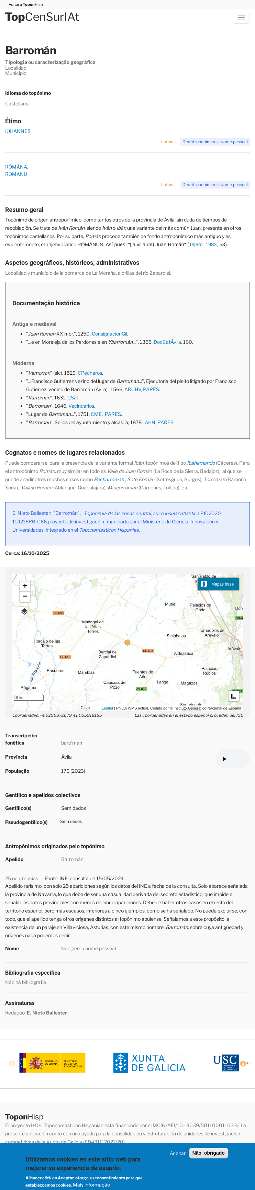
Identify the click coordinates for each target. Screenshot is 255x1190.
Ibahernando (201, 463)
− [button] (25, 597)
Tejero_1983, (203, 244)
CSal (72, 397)
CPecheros (90, 373)
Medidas (234, 696)
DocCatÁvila (167, 342)
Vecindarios (81, 406)
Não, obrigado (208, 1153)
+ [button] (25, 586)
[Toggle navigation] (241, 18)
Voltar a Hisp (24, 4)
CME (96, 414)
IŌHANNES (18, 131)
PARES (151, 389)
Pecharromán (109, 479)
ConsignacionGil (109, 334)
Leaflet (107, 708)
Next (243, 1064)
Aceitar (178, 1153)
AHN (150, 422)
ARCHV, (133, 389)
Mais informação (91, 1185)
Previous (12, 1064)
